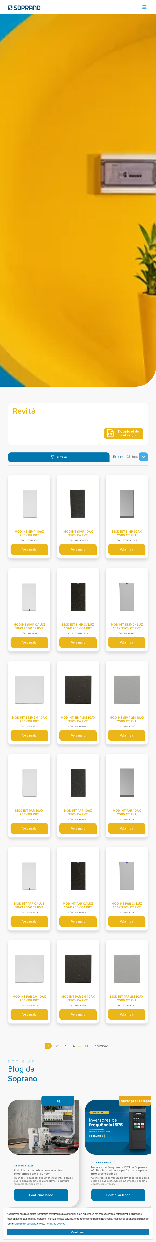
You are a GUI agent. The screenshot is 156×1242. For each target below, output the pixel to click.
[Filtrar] (59, 457)
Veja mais (29, 549)
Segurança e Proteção (135, 1101)
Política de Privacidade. (25, 1223)
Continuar (78, 1232)
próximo (102, 1046)
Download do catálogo (123, 433)
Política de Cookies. (55, 1223)
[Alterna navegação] (144, 7)
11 (86, 1046)
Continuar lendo (41, 1195)
